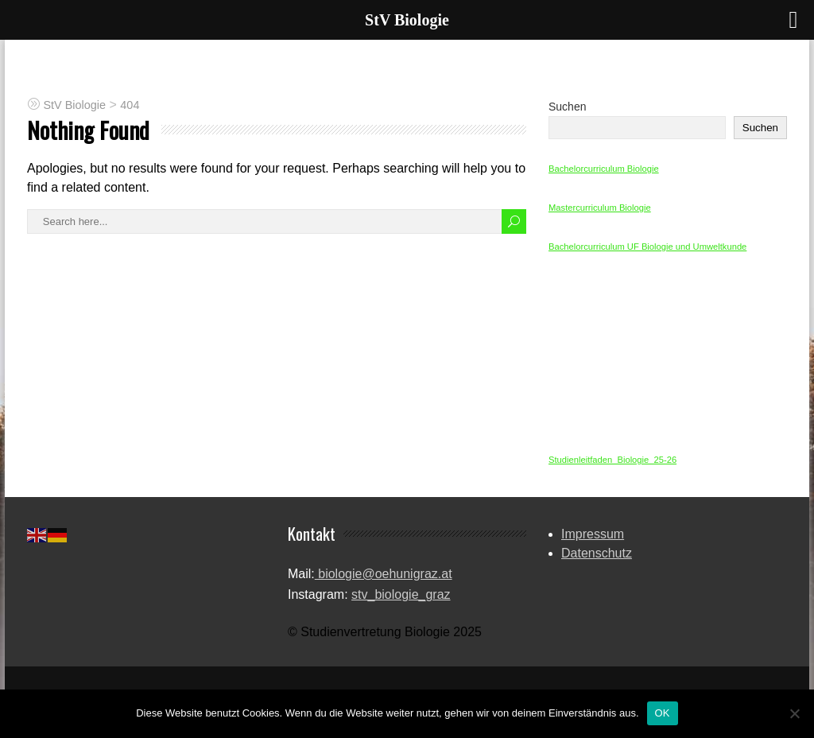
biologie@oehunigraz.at (383, 574)
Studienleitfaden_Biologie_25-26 (612, 459)
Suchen (567, 106)
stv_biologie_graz (401, 594)
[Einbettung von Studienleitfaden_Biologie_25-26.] (667, 355)
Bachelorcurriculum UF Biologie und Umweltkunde (647, 246)
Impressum (592, 534)
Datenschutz (596, 553)
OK (662, 713)
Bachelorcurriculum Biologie (603, 168)
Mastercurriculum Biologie (599, 207)
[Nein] (794, 713)
